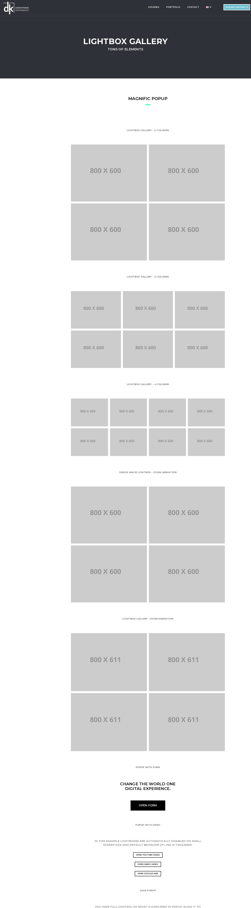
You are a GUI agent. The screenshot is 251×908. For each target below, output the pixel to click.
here (164, 866)
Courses (130, 7)
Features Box (34, 138)
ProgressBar (34, 122)
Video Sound (33, 186)
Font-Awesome (35, 154)
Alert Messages (35, 162)
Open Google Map (159, 776)
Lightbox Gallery (36, 202)
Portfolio (150, 7)
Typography (33, 178)
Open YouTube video (159, 760)
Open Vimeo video (159, 768)
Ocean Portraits (213, 7)
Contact (170, 7)
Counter (31, 194)
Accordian (32, 114)
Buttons (31, 130)
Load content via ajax (159, 827)
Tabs (29, 170)
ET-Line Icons (33, 146)
